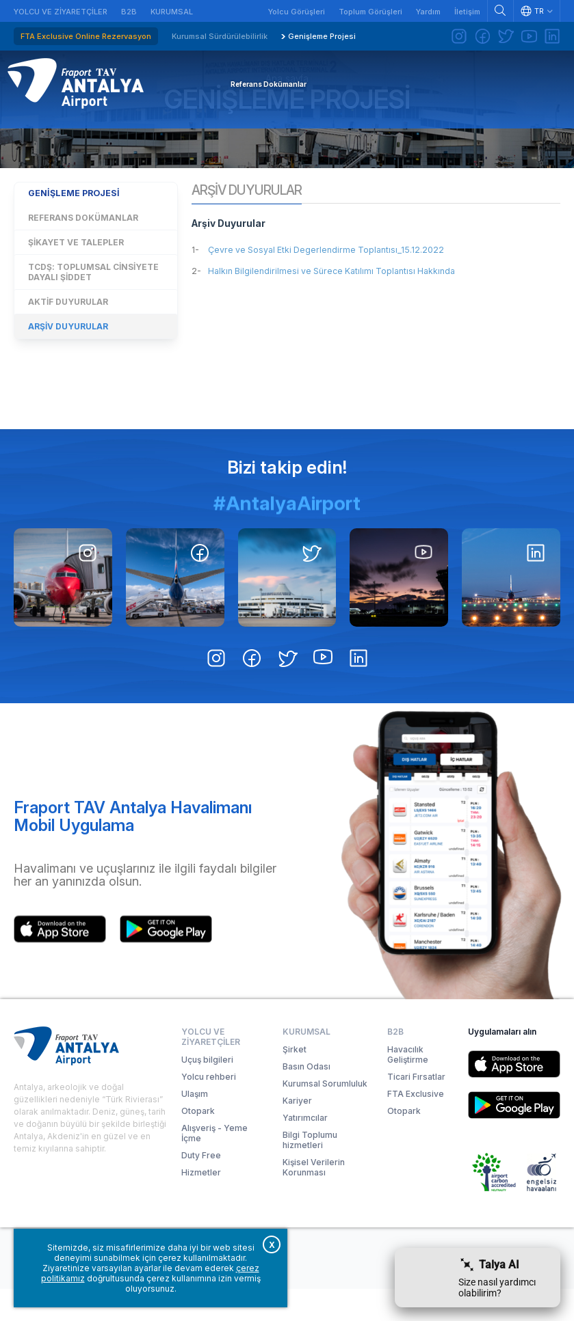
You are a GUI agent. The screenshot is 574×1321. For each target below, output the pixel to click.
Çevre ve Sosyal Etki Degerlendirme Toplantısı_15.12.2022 (346, 302)
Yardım (428, 11)
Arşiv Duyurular (68, 376)
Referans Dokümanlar (83, 267)
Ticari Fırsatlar (416, 1109)
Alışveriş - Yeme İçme (214, 1165)
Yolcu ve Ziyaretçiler (60, 11)
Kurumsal (172, 11)
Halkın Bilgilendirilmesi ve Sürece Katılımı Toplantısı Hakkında (354, 323)
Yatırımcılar (305, 1150)
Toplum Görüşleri (370, 11)
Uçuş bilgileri (207, 1092)
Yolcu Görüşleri (296, 11)
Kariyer (297, 1133)
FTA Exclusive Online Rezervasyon (86, 36)
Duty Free (201, 1187)
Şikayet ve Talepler (76, 292)
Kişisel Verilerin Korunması (314, 1199)
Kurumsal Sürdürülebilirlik (220, 36)
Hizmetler (201, 1204)
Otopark (198, 1143)
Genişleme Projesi (322, 36)
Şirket (294, 1081)
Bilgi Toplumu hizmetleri (310, 1172)
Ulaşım (194, 1126)
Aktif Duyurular (68, 351)
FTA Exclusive (415, 1126)
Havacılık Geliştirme (407, 1086)
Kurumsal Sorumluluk (325, 1116)
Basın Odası (306, 1098)
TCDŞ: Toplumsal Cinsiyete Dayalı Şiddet (93, 322)
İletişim (467, 11)
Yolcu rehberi (208, 1109)
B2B (129, 11)
